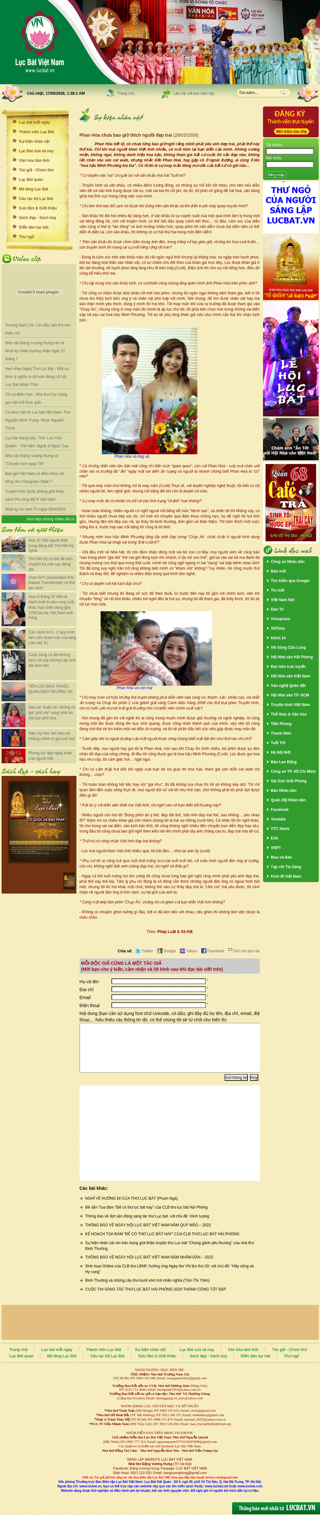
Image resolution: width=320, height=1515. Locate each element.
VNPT (276, 848)
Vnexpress (280, 619)
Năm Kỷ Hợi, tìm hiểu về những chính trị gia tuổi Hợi (52, 736)
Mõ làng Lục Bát (33, 189)
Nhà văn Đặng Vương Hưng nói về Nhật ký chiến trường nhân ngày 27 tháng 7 (35, 351)
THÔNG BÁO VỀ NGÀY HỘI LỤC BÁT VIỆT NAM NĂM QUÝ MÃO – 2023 (148, 1234)
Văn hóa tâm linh (34, 160)
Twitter (144, 951)
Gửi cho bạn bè (244, 951)
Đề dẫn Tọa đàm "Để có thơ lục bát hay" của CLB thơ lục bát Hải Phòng (146, 1217)
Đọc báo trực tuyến (288, 666)
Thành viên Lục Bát (36, 132)
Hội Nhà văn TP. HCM (290, 695)
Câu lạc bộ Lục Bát (36, 198)
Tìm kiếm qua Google (290, 581)
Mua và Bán (281, 857)
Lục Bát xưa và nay (36, 151)
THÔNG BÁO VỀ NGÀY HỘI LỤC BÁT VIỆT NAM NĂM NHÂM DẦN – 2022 (149, 1267)
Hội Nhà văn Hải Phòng (292, 657)
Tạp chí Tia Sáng (286, 867)
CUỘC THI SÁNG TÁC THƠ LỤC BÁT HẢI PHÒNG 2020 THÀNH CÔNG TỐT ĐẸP (155, 1299)
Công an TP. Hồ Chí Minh (293, 771)
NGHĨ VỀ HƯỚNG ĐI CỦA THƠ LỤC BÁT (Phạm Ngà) (131, 1208)
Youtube (278, 819)
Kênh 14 (278, 638)
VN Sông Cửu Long (288, 647)
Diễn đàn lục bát (34, 227)
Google (166, 951)
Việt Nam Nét (283, 600)
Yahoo (188, 951)
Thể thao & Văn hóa (289, 714)
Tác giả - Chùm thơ (36, 170)
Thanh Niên (281, 733)
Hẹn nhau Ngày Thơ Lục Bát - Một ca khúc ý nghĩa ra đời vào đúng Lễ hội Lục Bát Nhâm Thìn (36, 377)
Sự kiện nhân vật (34, 141)
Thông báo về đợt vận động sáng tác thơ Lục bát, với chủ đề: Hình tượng (147, 1226)
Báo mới (278, 571)
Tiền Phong (281, 724)
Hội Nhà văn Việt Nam (290, 676)
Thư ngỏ (26, 237)
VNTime (278, 628)
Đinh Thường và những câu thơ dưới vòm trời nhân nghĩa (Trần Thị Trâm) (147, 1290)
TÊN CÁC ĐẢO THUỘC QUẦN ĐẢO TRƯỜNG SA (51, 689)
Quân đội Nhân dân (288, 800)
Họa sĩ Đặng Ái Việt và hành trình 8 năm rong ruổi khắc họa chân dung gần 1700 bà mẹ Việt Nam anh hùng (51, 607)
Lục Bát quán (31, 179)
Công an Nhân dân (288, 561)
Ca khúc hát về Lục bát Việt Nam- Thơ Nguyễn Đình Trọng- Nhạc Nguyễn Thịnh (37, 420)
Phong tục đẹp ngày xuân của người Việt (50, 756)
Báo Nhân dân (284, 790)
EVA (275, 838)
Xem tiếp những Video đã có (50, 519)
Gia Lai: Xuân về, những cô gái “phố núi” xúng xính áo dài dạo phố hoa (52, 712)
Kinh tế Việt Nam (286, 876)
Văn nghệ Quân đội (288, 685)
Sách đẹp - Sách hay (37, 218)
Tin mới (277, 590)
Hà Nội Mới (280, 752)
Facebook (212, 951)
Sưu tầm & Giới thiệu (38, 208)
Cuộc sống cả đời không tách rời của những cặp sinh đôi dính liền (52, 660)
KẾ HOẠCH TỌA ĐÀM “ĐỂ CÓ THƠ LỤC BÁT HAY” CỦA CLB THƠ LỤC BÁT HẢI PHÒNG (162, 1243)
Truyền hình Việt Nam (290, 705)
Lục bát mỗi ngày (34, 122)
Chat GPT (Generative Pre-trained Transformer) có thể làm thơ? (52, 582)
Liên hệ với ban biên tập (194, 93)
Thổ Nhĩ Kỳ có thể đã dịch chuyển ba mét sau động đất (51, 564)
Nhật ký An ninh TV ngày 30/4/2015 (35, 509)
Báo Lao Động (284, 762)
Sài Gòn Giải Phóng (289, 781)
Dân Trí (277, 609)
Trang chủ (126, 93)
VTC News (280, 828)
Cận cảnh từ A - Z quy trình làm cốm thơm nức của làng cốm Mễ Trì (52, 637)
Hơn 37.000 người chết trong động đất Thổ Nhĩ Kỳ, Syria (52, 545)
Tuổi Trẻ (278, 743)
